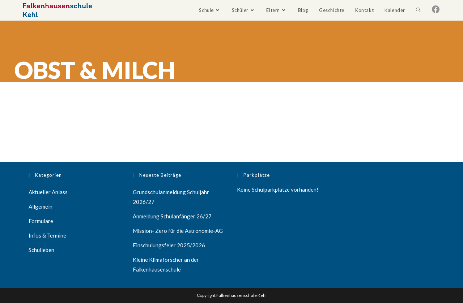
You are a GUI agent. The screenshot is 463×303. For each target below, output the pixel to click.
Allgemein (40, 206)
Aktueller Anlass (48, 192)
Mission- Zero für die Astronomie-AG (178, 230)
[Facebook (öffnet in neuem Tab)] (436, 9)
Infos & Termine (47, 235)
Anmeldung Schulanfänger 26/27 (172, 216)
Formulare (41, 221)
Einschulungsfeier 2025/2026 (169, 245)
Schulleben (41, 250)
